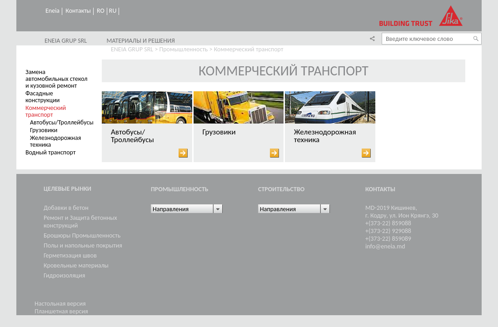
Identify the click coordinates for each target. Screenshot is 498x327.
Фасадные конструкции (42, 97)
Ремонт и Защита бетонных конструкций (80, 221)
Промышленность (183, 49)
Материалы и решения (140, 41)
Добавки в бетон (66, 208)
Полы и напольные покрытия (83, 245)
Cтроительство (281, 189)
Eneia (52, 11)
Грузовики (43, 130)
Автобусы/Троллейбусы (62, 122)
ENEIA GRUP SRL (66, 41)
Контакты (78, 11)
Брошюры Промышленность (82, 235)
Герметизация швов (70, 255)
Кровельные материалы (76, 265)
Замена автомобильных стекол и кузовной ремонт (56, 79)
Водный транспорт (50, 152)
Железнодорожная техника (55, 141)
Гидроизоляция (64, 275)
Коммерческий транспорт (45, 111)
